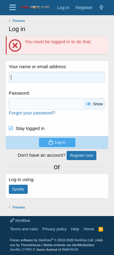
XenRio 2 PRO (21, 249)
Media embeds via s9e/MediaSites (69, 245)
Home (89, 229)
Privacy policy (55, 229)
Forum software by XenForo (52, 240)
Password (19, 93)
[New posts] (101, 7)
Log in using (21, 179)
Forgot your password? (32, 112)
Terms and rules (24, 229)
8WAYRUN (70, 249)
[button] (12, 7)
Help (75, 229)
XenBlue (20, 220)
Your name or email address (37, 66)
